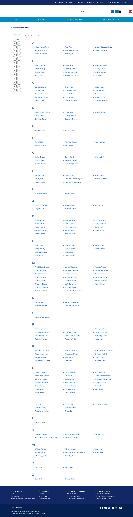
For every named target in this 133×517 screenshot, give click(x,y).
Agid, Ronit (68, 47)
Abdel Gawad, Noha (42, 47)
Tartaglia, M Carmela (42, 411)
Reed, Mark (69, 357)
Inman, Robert (70, 194)
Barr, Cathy (39, 75)
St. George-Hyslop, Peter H (104, 379)
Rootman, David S (101, 354)
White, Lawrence (70, 449)
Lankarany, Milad (41, 252)
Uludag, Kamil (40, 422)
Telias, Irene (69, 404)
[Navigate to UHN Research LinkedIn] (105, 508)
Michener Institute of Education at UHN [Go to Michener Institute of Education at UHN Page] (23, 498)
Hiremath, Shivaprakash (73, 182)
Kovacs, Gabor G (100, 220)
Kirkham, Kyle (69, 230)
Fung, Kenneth (100, 142)
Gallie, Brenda (40, 157)
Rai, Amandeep (40, 357)
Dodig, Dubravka (100, 112)
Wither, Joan (99, 449)
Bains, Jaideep (40, 69)
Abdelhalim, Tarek (41, 50)
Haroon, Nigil (39, 175)
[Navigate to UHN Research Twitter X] (109, 508)
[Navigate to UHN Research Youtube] (120, 508)
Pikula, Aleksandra (101, 332)
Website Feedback (44, 498)
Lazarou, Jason (70, 245)
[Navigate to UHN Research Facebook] (101, 508)
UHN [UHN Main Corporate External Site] (12, 494)
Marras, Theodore (71, 267)
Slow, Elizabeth (70, 393)
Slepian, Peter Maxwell (72, 386)
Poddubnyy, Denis (101, 336)
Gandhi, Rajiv (39, 160)
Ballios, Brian (39, 72)
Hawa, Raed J (40, 182)
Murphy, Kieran (100, 284)
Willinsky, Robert (70, 456)
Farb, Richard (39, 142)
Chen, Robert (69, 94)
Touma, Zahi (69, 411)
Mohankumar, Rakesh (102, 270)
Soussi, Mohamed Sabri (103, 376)
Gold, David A (99, 157)
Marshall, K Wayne (71, 270)
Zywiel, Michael (70, 479)
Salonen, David (40, 372)
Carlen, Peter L (40, 90)
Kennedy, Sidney (70, 220)
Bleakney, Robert (71, 69)
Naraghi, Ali (39, 302)
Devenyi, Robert (70, 115)
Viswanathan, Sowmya (72, 434)
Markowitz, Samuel (41, 287)
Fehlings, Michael (71, 142)
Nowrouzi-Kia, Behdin (72, 306)
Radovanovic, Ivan (41, 354)
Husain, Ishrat (99, 175)
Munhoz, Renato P (101, 281)
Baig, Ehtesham (40, 65)
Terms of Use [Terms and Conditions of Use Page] (43, 496)
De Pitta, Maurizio (41, 119)
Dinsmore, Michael (71, 119)
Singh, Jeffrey (40, 389)
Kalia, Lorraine (40, 220)
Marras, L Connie (41, 291)
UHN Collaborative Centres (103, 498)
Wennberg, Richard (41, 456)
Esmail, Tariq (69, 130)
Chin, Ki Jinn (69, 97)
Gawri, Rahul (69, 157)
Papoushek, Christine (42, 332)
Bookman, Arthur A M (72, 75)
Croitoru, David (100, 97)
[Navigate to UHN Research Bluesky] (113, 508)
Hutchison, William (101, 179)
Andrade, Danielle (101, 50)
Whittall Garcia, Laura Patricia (75, 452)
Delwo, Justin (69, 112)
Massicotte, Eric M (71, 277)
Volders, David (99, 434)
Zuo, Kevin (38, 479)
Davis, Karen (39, 115)
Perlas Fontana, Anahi (72, 336)
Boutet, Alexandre (101, 65)
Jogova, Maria (69, 205)
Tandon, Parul (40, 408)
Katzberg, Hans (40, 230)
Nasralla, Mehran (41, 306)
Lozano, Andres (100, 249)
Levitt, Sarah (69, 252)
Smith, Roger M (100, 372)
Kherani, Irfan (69, 223)
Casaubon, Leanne (41, 97)
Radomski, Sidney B (42, 350)
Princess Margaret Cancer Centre (105, 496)
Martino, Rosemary (71, 274)
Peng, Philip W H (70, 332)
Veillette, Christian (41, 434)
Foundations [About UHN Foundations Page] (15, 496)
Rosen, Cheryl (99, 357)
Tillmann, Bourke (70, 408)
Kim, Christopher (70, 227)
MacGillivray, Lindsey (42, 267)
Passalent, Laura (41, 339)
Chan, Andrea (40, 101)
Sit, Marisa (68, 376)
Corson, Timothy (100, 94)
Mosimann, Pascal (101, 277)
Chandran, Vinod (70, 90)
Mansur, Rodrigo (40, 281)
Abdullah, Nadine (41, 54)
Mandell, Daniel (40, 277)
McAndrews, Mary (71, 284)
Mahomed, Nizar (40, 270)
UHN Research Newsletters (75, 498)
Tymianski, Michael (101, 404)
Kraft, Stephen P (100, 223)
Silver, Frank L (40, 386)
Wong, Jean (99, 452)
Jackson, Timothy (41, 205)
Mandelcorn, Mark (41, 274)
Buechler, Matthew (101, 72)
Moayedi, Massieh (101, 267)
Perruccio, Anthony (71, 339)
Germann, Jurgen (71, 160)
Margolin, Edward (41, 284)
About (15, 19)
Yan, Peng (38, 467)
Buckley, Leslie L (100, 69)
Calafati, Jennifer (41, 87)
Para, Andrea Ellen (41, 336)
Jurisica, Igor (99, 205)
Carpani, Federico (41, 94)
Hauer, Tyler (39, 179)
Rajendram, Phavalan (42, 361)
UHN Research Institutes (102, 494)
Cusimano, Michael (101, 101)
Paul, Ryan (68, 329)
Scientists (41, 19)
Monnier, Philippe (100, 274)
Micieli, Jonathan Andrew (73, 291)
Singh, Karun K (40, 393)
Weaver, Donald (40, 452)
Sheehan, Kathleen (41, 382)
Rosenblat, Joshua (101, 361)
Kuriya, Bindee (99, 230)
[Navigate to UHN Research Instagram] (117, 508)
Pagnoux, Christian (41, 329)
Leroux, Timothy (70, 249)
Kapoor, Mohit (40, 227)
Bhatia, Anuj (69, 65)
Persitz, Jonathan (100, 329)
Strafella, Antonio (100, 382)
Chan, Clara (69, 87)
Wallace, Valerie (40, 449)
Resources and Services (73, 19)
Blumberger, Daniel (71, 72)
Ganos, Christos (40, 164)
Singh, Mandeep (70, 372)
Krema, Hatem (99, 227)
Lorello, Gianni (99, 245)
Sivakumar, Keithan (71, 382)
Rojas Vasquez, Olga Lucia (104, 350)
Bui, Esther (98, 75)
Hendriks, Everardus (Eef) (73, 179)
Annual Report (71, 494)
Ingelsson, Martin (41, 194)
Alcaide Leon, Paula (71, 50)
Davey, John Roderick (42, 112)
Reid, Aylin (68, 361)
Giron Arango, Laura (72, 164)
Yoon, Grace (69, 467)
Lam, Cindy (39, 245)
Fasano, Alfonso (40, 145)
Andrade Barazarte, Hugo (103, 47)
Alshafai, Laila (69, 54)
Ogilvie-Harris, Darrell (42, 317)
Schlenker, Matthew (42, 379)
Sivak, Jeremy (69, 379)
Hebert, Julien (69, 175)
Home (13, 28)
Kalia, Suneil (39, 223)
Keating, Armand (40, 234)
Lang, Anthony (40, 249)
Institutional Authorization (111, 19)
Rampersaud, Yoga (71, 354)
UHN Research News (73, 496)
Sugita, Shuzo (99, 386)
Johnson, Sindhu (70, 209)
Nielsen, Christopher (72, 302)
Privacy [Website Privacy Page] (41, 494)
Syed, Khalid (99, 389)
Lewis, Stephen (70, 255)
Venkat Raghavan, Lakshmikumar (46, 437)
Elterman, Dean (40, 130)
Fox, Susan (69, 145)
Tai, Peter (38, 404)
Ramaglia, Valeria (71, 350)
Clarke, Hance (99, 87)
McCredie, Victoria (71, 287)
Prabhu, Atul (99, 339)
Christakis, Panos (71, 101)
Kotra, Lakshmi (70, 234)
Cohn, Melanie (99, 90)
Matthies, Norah (70, 281)
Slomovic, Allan (70, 389)
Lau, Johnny (39, 255)
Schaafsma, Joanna (42, 376)
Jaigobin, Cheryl (40, 209)
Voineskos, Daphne (71, 437)
